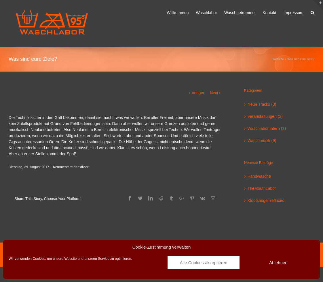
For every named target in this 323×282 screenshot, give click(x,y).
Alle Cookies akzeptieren (203, 262)
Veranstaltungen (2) (265, 116)
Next (214, 92)
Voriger (198, 92)
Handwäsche (259, 176)
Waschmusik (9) (262, 140)
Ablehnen (278, 262)
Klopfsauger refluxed (266, 200)
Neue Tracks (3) (262, 104)
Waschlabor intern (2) (267, 128)
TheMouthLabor (262, 188)
